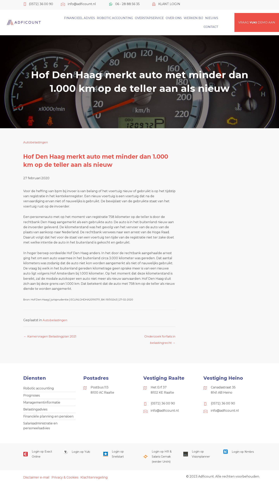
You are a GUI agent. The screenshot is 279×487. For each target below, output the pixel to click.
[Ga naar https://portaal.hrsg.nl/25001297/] (159, 459)
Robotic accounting (38, 389)
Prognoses (31, 396)
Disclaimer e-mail (36, 480)
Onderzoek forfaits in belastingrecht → (159, 338)
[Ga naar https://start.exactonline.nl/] (39, 456)
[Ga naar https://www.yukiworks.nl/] (79, 454)
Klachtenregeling (94, 480)
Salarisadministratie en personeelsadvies (40, 427)
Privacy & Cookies (65, 480)
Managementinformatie (41, 403)
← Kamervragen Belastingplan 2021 (51, 336)
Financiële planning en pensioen (48, 418)
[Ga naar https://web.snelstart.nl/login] (119, 456)
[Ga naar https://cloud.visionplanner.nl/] (199, 456)
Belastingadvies (35, 411)
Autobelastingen (36, 142)
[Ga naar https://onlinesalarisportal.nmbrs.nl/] (239, 454)
